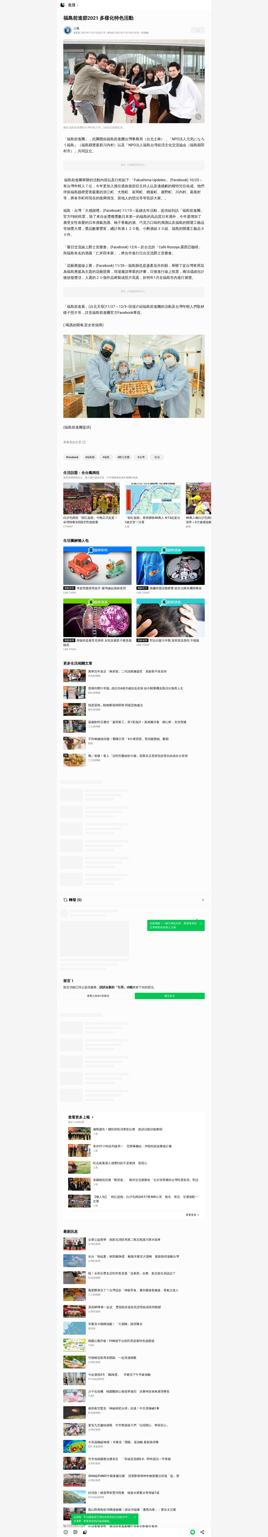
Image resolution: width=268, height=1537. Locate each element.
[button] (66, 1532)
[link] (75, 1532)
